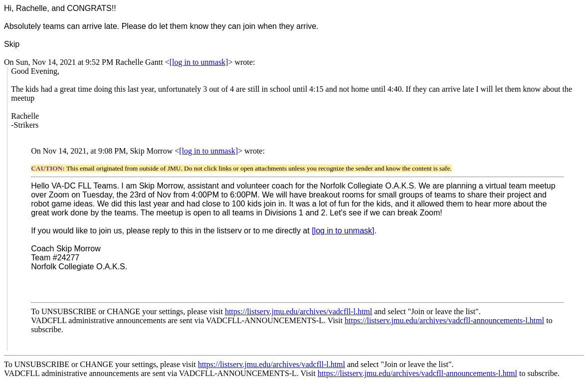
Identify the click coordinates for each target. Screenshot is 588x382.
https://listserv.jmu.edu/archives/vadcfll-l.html (298, 311)
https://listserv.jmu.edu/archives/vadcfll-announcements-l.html (444, 320)
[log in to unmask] (199, 62)
